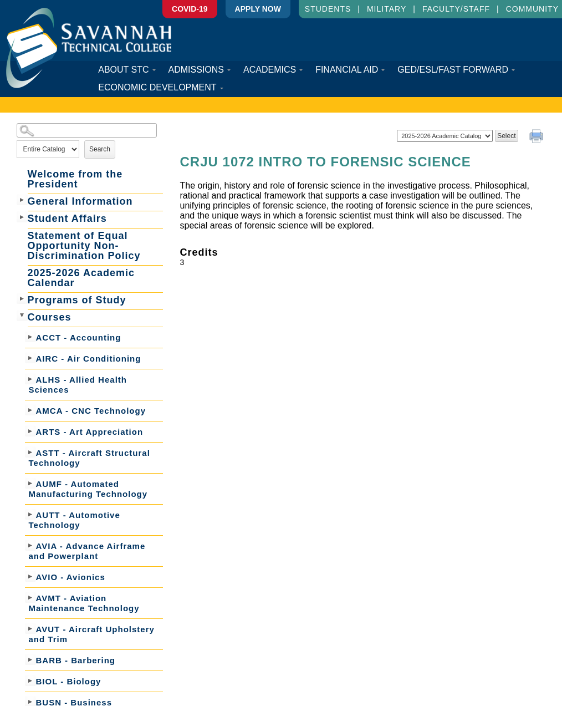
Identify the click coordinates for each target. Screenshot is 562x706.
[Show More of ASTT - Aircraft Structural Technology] (30, 452)
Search (99, 149)
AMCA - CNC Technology (91, 410)
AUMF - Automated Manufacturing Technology (88, 489)
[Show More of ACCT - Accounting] (30, 336)
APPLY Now (258, 8)
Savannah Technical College (88, 48)
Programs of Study (77, 300)
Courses (49, 317)
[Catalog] (445, 136)
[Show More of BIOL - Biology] (30, 680)
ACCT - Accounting (78, 337)
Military (386, 8)
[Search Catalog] (87, 130)
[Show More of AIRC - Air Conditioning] (30, 357)
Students (328, 8)
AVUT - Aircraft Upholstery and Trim (92, 634)
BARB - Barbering (76, 660)
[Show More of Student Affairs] (22, 216)
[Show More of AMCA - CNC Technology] (30, 409)
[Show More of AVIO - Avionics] (30, 576)
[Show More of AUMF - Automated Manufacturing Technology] (30, 483)
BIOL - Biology (68, 681)
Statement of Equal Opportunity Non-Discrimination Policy (84, 245)
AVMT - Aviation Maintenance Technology (84, 603)
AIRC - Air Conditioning (88, 358)
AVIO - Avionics (70, 577)
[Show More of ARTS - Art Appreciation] (30, 430)
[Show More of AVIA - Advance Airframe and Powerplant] (30, 545)
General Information (80, 201)
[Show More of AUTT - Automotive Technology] (30, 514)
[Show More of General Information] (22, 199)
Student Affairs (67, 218)
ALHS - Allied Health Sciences (78, 384)
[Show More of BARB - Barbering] (30, 659)
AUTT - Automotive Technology (74, 520)
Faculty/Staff (456, 8)
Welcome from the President (75, 179)
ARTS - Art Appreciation (90, 431)
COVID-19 (190, 8)
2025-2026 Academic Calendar (81, 277)
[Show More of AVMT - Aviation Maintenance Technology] (30, 597)
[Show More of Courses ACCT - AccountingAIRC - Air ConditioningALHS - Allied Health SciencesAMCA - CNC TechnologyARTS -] (22, 315)
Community (532, 8)
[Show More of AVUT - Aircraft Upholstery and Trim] (30, 628)
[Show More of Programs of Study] (22, 298)
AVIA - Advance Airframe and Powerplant (87, 551)
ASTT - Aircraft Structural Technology (89, 458)
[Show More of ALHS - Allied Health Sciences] (30, 378)
